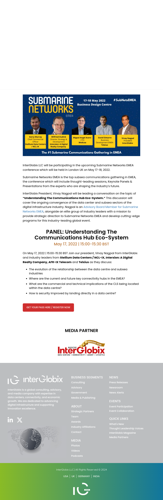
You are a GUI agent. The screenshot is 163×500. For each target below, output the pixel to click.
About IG (106, 9)
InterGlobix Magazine (122, 433)
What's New (116, 424)
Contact (76, 432)
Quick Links (118, 419)
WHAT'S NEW (103, 3)
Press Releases (118, 382)
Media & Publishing (83, 398)
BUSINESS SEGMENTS (87, 377)
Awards (76, 422)
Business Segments (80, 9)
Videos (75, 451)
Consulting (78, 382)
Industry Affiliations (83, 427)
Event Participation (121, 406)
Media (153, 9)
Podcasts (77, 456)
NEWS (113, 377)
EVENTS (115, 401)
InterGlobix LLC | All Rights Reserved (77, 469)
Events (137, 9)
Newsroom (116, 387)
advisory (76, 387)
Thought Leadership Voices (126, 428)
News (122, 9)
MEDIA (76, 440)
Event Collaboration (121, 411)
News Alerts (116, 392)
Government (79, 392)
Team (74, 416)
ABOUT (76, 406)
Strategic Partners (82, 411)
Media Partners (118, 437)
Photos (75, 445)
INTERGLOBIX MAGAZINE (124, 3)
